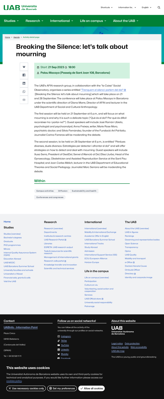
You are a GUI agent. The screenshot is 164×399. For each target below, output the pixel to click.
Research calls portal (56, 263)
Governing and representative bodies (142, 241)
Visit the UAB (10, 284)
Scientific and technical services (59, 270)
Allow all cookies (91, 388)
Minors (7, 252)
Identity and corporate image (138, 279)
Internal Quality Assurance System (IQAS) (20, 256)
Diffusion (66, 192)
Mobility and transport (135, 260)
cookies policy (14, 381)
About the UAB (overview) (137, 230)
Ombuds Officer (132, 272)
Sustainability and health (89, 192)
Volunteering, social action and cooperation (99, 291)
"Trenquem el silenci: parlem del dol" (102, 90)
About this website (120, 349)
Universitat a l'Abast (13, 277)
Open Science (131, 245)
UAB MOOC (9, 265)
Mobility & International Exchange (100, 234)
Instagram (66, 338)
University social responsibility (98, 304)
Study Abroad (91, 249)
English (147, 9)
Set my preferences (62, 388)
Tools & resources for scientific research (58, 254)
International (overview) (96, 230)
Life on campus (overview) (97, 279)
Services (88, 297)
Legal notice (117, 345)
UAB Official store (95, 301)
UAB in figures (131, 234)
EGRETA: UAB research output (58, 249)
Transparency (131, 249)
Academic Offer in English (97, 238)
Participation (91, 283)
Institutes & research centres (57, 238)
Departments (50, 234)
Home (8, 224)
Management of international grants (61, 259)
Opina (128, 253)
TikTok (64, 342)
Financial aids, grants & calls (17, 280)
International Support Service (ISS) (101, 256)
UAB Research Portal (56, 242)
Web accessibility (139, 349)
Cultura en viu (91, 287)
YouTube (65, 347)
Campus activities (46, 192)
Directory (131, 276)
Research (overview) (53, 230)
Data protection (132, 345)
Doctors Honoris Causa (136, 268)
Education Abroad (12, 262)
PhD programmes (12, 248)
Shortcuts (107, 8)
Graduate (8, 244)
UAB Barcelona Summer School (19, 269)
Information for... (127, 8)
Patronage (90, 308)
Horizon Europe (92, 264)
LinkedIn (65, 351)
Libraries (48, 245)
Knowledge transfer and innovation (60, 266)
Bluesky (64, 356)
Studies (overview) (12, 237)
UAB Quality (130, 256)
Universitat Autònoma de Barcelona (30, 8)
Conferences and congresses (52, 199)
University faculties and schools (18, 273)
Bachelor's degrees (13, 240)
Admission (90, 253)
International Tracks (94, 245)
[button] (24, 67)
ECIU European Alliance (96, 260)
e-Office (130, 264)
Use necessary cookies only (26, 388)
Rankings (129, 238)
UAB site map (117, 353)
